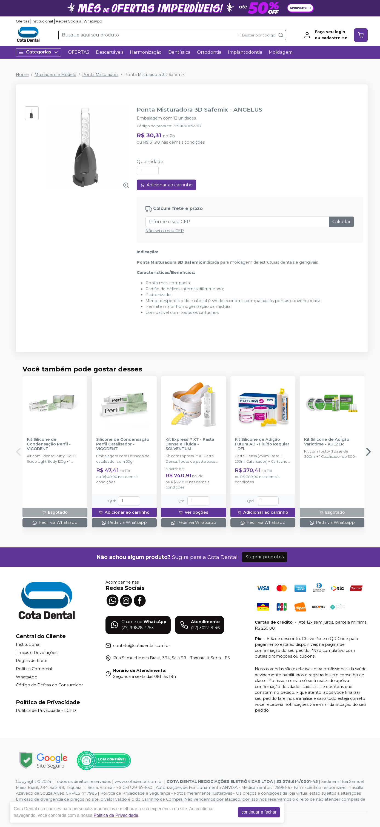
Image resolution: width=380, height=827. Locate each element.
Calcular (341, 221)
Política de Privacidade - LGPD (46, 710)
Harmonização (146, 52)
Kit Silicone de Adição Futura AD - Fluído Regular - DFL (262, 444)
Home (22, 74)
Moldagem (281, 52)
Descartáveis (109, 52)
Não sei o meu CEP (164, 230)
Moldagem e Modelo (55, 74)
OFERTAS (78, 52)
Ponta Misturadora (100, 74)
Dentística (179, 52)
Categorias (38, 52)
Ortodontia (209, 52)
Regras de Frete (31, 660)
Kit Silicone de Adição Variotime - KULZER (326, 442)
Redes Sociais (68, 21)
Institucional (42, 21)
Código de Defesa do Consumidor (49, 685)
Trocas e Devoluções (36, 652)
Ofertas (22, 21)
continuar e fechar (258, 812)
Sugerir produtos (264, 556)
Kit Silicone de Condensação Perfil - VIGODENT (49, 444)
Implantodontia (245, 52)
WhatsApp (93, 21)
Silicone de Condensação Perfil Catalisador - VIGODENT (122, 444)
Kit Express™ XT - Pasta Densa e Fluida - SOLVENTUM (189, 444)
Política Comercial (34, 668)
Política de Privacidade (116, 815)
